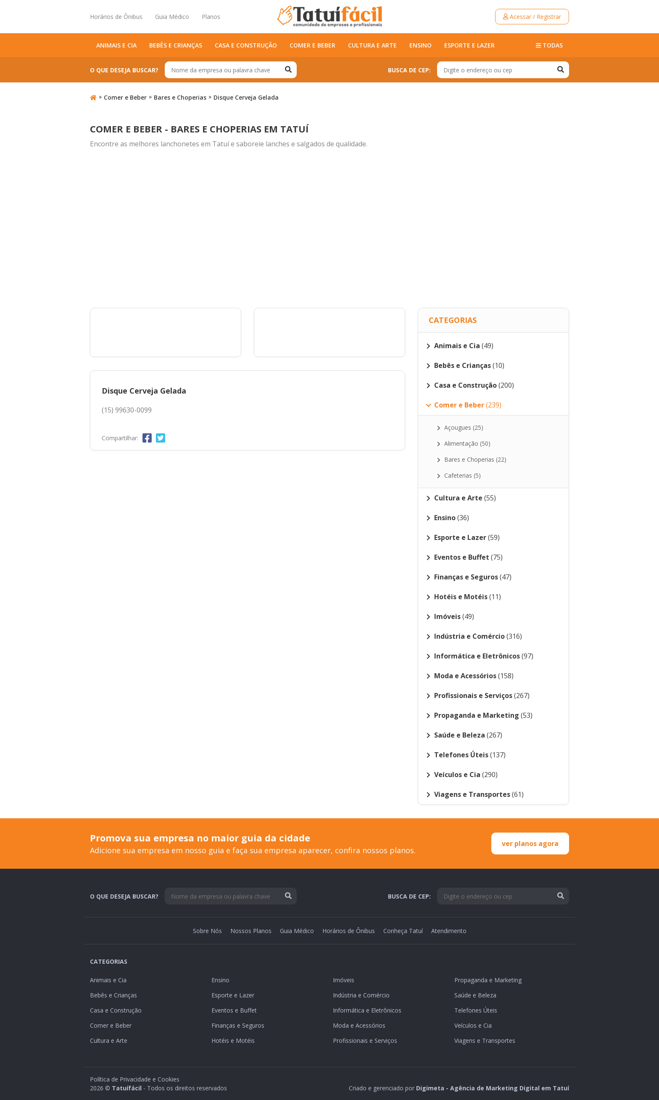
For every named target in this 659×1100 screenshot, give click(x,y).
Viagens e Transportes (484, 1040)
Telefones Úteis (475, 1010)
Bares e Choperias (180, 97)
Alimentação (463, 443)
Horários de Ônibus (116, 17)
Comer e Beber (312, 45)
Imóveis (343, 980)
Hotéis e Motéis (233, 1040)
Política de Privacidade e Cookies (134, 1079)
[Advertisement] (329, 229)
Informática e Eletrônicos (367, 1010)
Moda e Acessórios (359, 1025)
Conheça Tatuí (403, 931)
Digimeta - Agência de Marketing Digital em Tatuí (492, 1088)
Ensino (420, 45)
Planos (211, 17)
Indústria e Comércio (361, 995)
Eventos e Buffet (234, 1010)
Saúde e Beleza (475, 995)
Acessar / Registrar (532, 17)
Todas (549, 45)
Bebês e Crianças (175, 45)
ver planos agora (530, 843)
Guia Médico (172, 17)
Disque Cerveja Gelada (246, 97)
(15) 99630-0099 (127, 410)
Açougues (460, 427)
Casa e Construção (246, 45)
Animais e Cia (116, 45)
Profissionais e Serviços (365, 1040)
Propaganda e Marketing (488, 980)
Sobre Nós (207, 931)
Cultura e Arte (372, 45)
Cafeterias (459, 475)
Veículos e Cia (473, 1025)
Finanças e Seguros (237, 1025)
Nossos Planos (251, 931)
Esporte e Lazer (469, 45)
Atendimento (449, 931)
